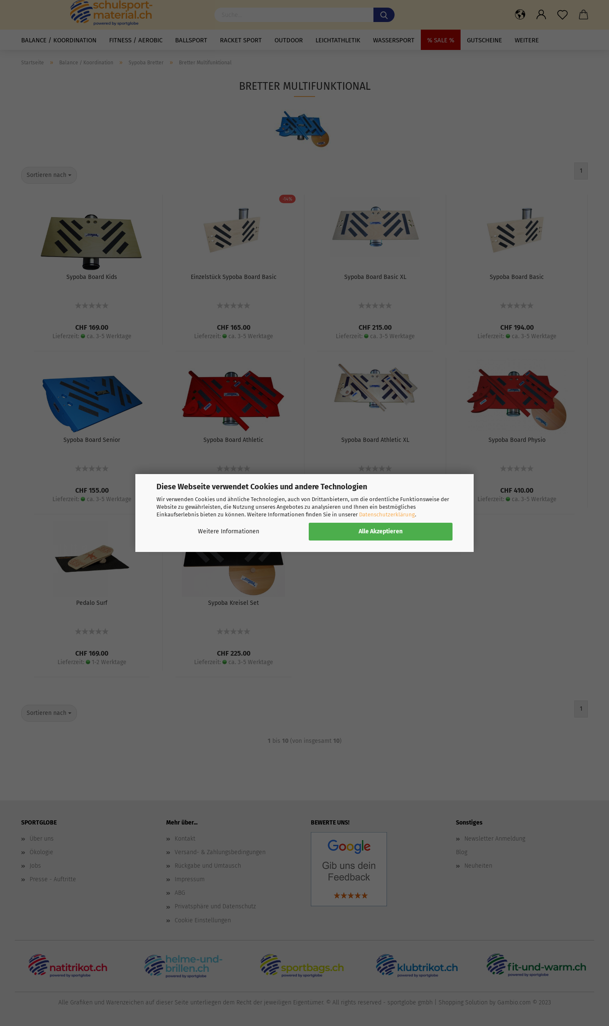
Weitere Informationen (228, 531)
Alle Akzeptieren (381, 531)
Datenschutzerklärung (387, 514)
